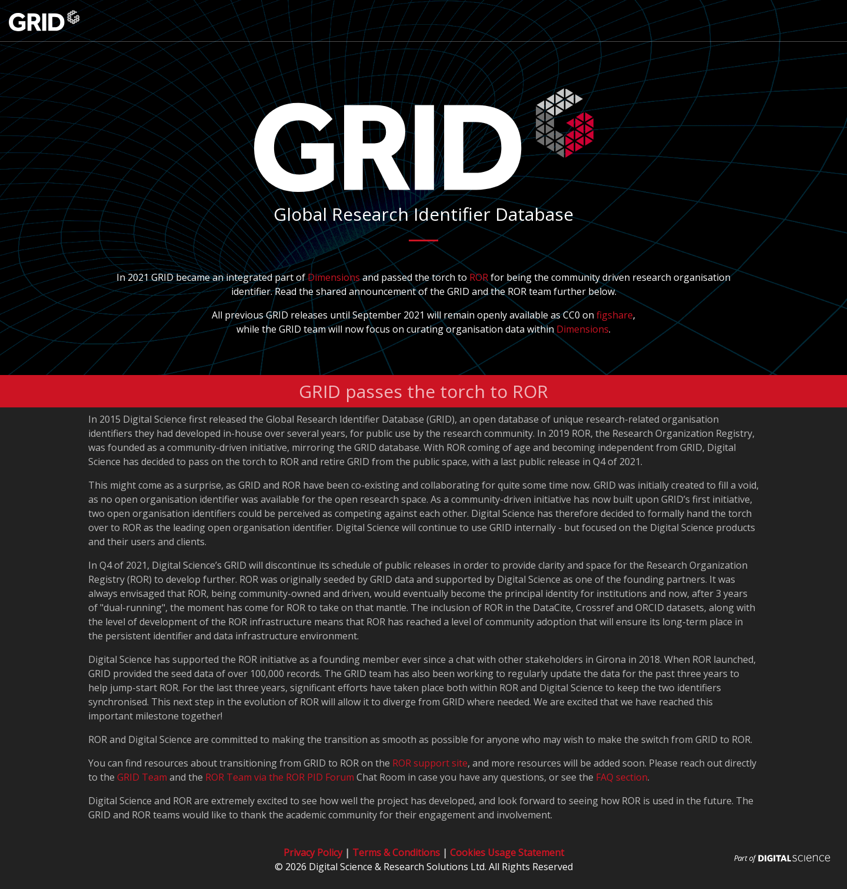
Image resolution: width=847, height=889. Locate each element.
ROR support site (430, 763)
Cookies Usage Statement (507, 852)
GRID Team (142, 777)
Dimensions (334, 277)
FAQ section (622, 777)
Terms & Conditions (396, 852)
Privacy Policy (313, 852)
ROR (478, 277)
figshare (614, 315)
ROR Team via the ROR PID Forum (279, 777)
